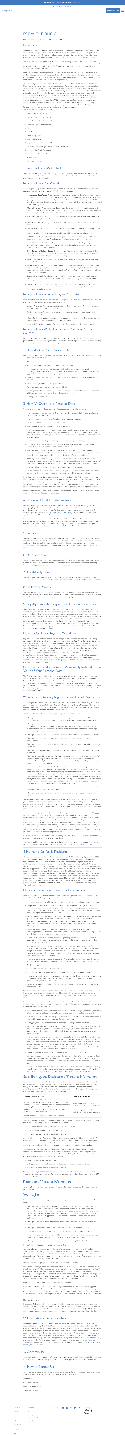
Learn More (77, 2)
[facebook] (67, 1398)
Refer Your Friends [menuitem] (33, 1408)
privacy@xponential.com (33, 646)
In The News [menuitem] (17, 1412)
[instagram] (71, 1398)
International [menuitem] (17, 1415)
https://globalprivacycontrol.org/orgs (58, 503)
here (97, 804)
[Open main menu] (122, 10)
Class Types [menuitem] (31, 1405)
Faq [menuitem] (15, 1428)
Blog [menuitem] (29, 1402)
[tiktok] (79, 1398)
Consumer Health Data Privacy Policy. (78, 835)
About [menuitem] (16, 1402)
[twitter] (63, 1398)
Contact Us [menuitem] (17, 1431)
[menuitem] (88, 1405)
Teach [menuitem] (15, 1408)
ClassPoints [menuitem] (31, 1412)
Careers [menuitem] (16, 1405)
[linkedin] (75, 1398)
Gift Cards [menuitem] (17, 1425)
